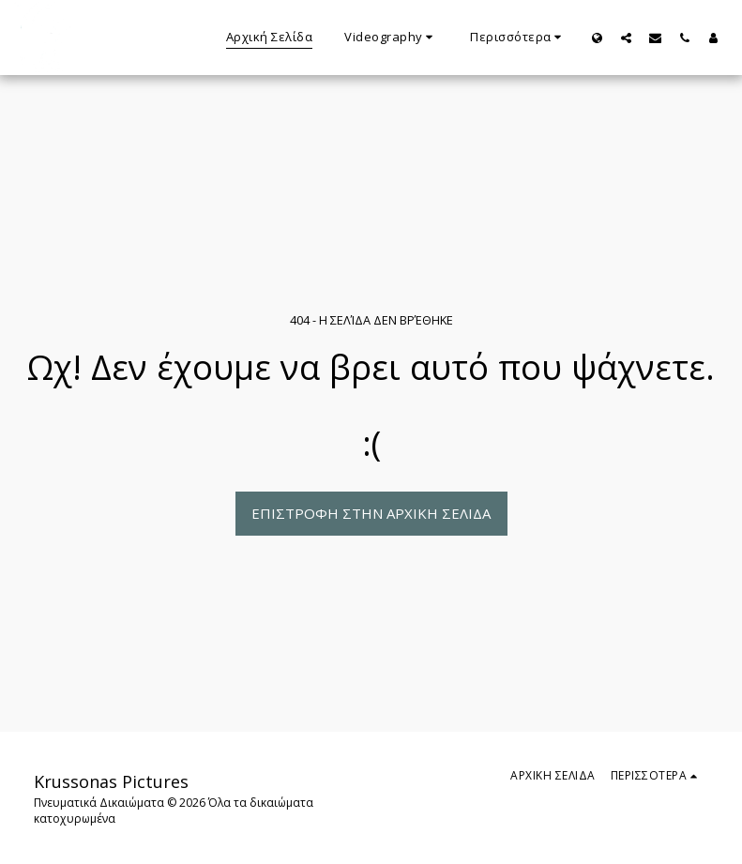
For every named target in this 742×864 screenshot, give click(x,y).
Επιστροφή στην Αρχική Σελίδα (371, 513)
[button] (391, 37)
